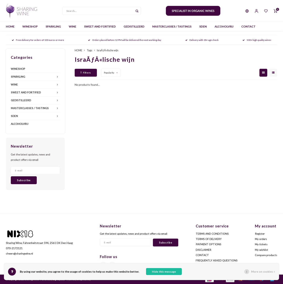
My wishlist (261, 249)
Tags (89, 50)
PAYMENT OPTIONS (208, 244)
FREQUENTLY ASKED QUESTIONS (217, 260)
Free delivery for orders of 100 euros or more (38, 40)
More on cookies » (263, 271)
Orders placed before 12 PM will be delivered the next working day (124, 40)
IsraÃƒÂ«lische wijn (107, 50)
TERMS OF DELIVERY (209, 239)
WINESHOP (30, 26)
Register (260, 233)
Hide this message (164, 271)
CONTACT (248, 26)
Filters (86, 72)
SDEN (203, 26)
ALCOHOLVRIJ (224, 26)
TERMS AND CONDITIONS (212, 233)
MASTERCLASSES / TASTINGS (171, 26)
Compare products (266, 255)
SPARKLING (53, 26)
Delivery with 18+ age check (202, 40)
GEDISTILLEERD (134, 26)
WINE (72, 26)
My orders (261, 239)
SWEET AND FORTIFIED (100, 26)
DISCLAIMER (203, 249)
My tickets (261, 244)
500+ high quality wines (257, 40)
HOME (10, 26)
